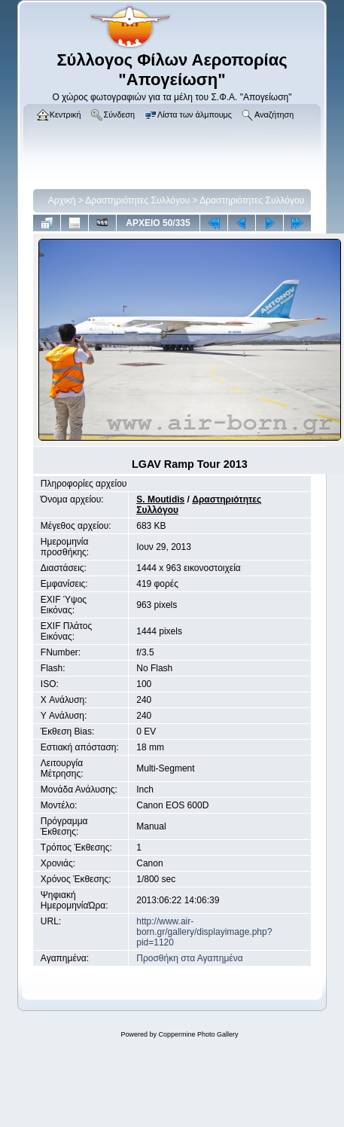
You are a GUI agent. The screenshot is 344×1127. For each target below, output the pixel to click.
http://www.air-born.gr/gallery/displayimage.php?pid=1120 (204, 932)
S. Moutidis (160, 499)
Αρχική (61, 200)
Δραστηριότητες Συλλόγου (137, 200)
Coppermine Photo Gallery (198, 1034)
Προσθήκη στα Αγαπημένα (189, 958)
